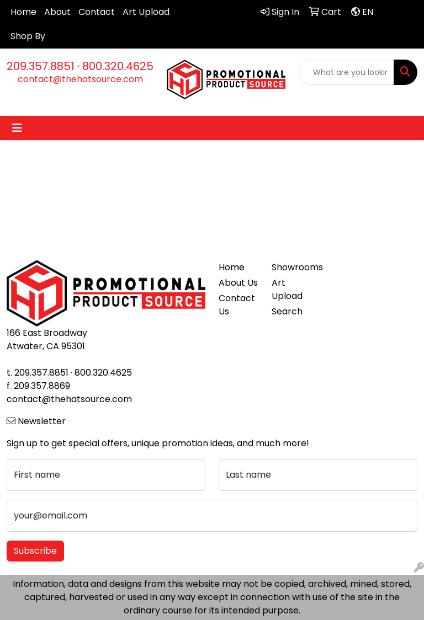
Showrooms (291, 267)
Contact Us (237, 305)
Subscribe (35, 550)
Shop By (27, 36)
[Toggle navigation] (17, 128)
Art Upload (146, 12)
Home (23, 12)
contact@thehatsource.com (80, 79)
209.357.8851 (41, 66)
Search (287, 311)
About (57, 12)
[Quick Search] (346, 72)
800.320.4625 (117, 66)
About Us (238, 282)
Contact (96, 12)
